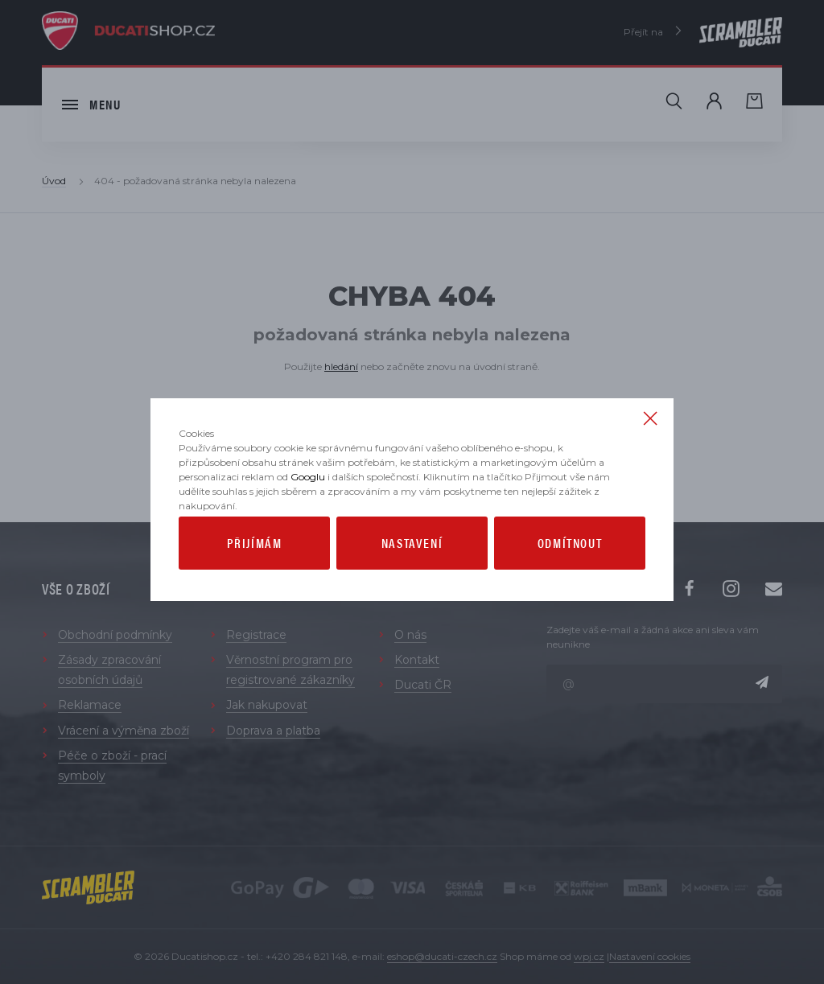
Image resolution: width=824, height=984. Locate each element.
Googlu (307, 510)
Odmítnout (570, 575)
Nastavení (412, 575)
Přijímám (254, 575)
